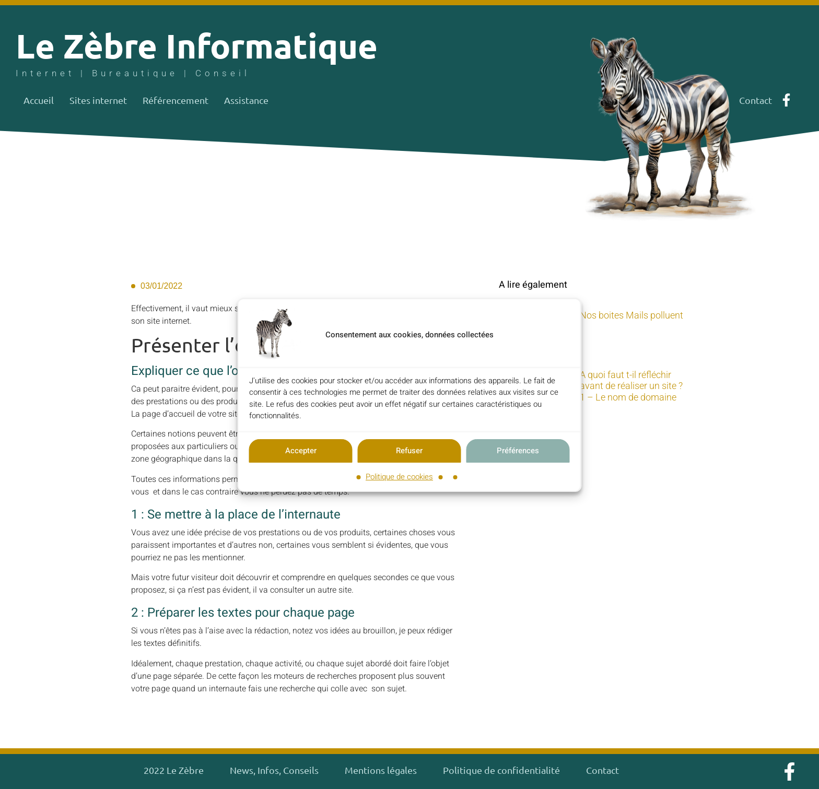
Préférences (518, 451)
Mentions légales (381, 769)
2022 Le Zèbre (174, 769)
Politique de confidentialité (501, 769)
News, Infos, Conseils (274, 769)
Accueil (39, 100)
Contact (602, 769)
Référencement (175, 100)
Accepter (301, 451)
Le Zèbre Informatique (197, 45)
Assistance (246, 100)
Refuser (409, 451)
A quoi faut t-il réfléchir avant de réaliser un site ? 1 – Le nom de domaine (631, 386)
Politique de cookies (399, 476)
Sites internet (98, 100)
